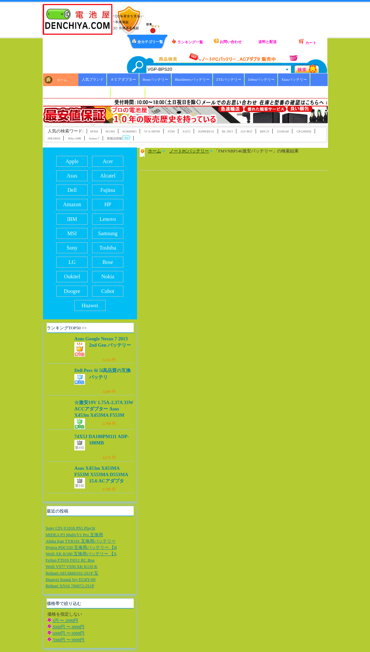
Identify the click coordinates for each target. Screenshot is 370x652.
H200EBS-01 (206, 131)
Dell (72, 190)
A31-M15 (246, 131)
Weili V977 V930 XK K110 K (72, 566)
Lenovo (108, 219)
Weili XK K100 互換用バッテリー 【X (81, 554)
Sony (72, 248)
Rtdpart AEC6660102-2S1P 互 (72, 573)
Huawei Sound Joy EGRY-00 (71, 579)
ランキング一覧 (187, 41)
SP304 (94, 131)
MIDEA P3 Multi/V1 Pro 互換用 (74, 535)
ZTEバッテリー (228, 79)
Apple (72, 161)
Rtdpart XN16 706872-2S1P (70, 586)
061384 (110, 131)
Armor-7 (94, 138)
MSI (72, 233)
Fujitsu (107, 190)
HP (107, 204)
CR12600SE (304, 131)
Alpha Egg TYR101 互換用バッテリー (81, 541)
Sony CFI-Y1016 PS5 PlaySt (70, 528)
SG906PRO (129, 131)
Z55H (171, 131)
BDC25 (264, 131)
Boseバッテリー (155, 79)
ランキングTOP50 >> (67, 327)
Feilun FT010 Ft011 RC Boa (70, 560)
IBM (72, 219)
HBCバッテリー (95, 92)
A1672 (186, 131)
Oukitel (72, 276)
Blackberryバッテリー (192, 79)
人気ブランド (93, 79)
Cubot (107, 291)
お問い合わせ (227, 41)
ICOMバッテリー (128, 92)
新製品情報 (118, 138)
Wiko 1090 (74, 138)
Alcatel (107, 176)
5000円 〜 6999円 (68, 633)
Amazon (72, 204)
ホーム (62, 80)
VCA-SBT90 (152, 131)
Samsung (108, 233)
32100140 (283, 131)
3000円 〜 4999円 (68, 627)
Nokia (107, 276)
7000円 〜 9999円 (68, 640)
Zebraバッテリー (261, 79)
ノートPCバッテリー (189, 151)
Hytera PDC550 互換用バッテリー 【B (81, 547)
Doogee (72, 291)
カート (307, 42)
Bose (107, 262)
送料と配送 (267, 42)
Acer (108, 161)
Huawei (90, 305)
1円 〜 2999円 (65, 620)
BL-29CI (227, 131)
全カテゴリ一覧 (147, 41)
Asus (72, 176)
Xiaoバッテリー (294, 79)
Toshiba (107, 248)
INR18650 (54, 138)
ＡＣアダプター (123, 79)
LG (71, 262)
